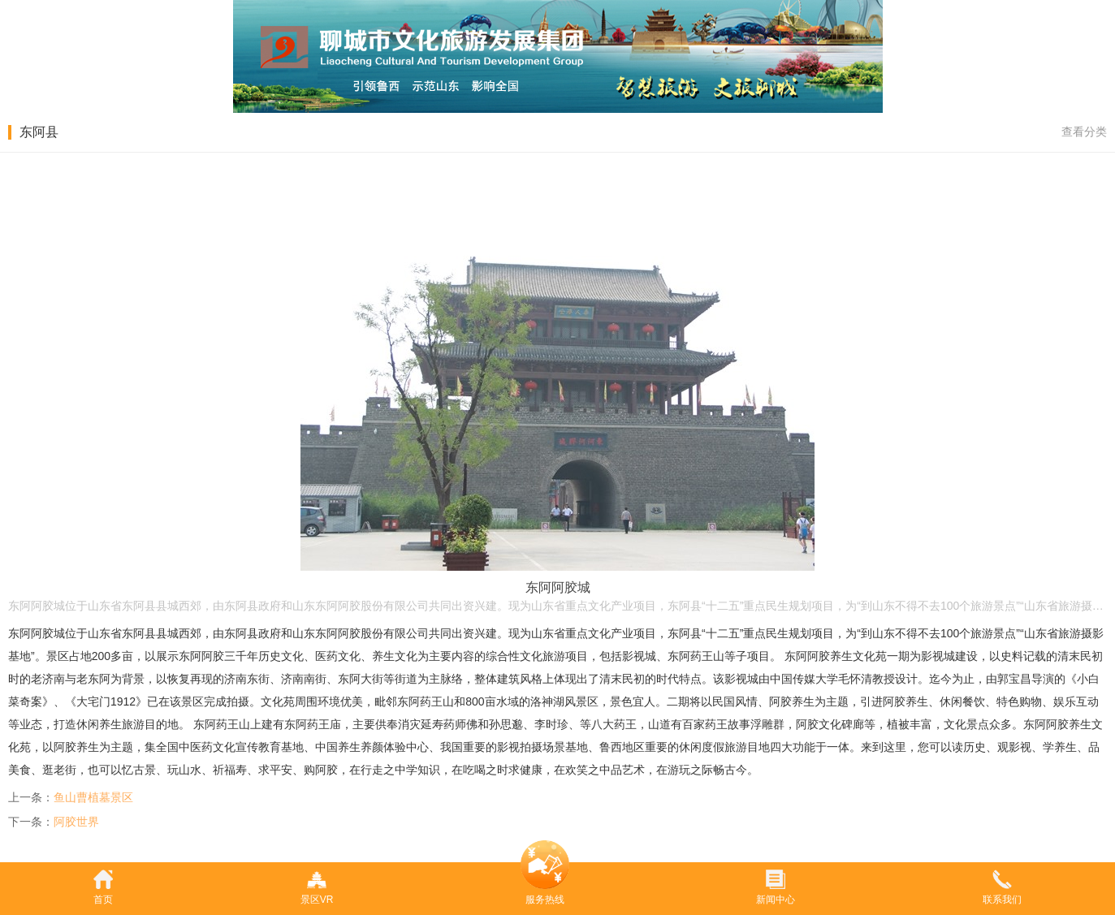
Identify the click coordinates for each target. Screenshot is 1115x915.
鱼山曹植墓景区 (93, 797)
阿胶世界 (76, 821)
